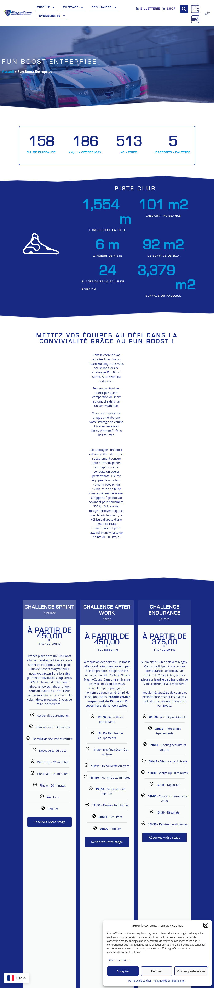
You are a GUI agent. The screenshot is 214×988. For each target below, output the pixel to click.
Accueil (8, 71)
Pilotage (73, 7)
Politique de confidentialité (169, 980)
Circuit (46, 7)
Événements (52, 15)
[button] (206, 925)
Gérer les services (119, 960)
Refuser (156, 971)
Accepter (123, 971)
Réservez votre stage (49, 800)
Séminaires (104, 7)
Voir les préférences (191, 971)
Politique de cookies (140, 980)
